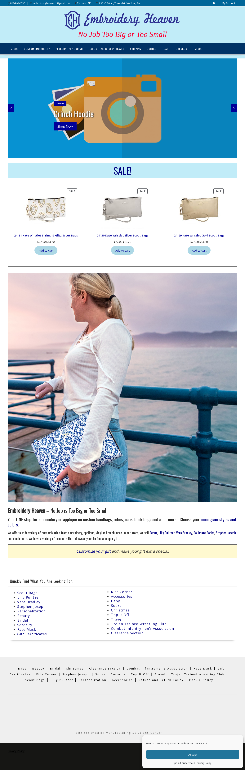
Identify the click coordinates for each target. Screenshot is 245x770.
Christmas (120, 610)
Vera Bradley (184, 532)
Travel (116, 619)
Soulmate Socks (204, 532)
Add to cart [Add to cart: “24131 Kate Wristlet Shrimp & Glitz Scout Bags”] (46, 250)
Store (14, 49)
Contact (152, 49)
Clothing (60, 103)
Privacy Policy (204, 763)
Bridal (22, 620)
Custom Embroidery (37, 49)
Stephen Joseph (226, 532)
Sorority (24, 624)
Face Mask (26, 629)
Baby (115, 600)
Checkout (182, 49)
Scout (153, 532)
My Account (228, 3)
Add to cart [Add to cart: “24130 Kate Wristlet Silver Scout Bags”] (122, 250)
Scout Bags (27, 592)
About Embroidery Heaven (107, 49)
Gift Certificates (32, 634)
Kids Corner (121, 591)
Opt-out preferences (183, 763)
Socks (116, 605)
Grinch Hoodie (74, 113)
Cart (167, 49)
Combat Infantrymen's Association (157, 668)
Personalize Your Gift (70, 49)
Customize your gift (93, 551)
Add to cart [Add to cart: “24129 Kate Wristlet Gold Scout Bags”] (199, 250)
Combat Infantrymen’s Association (142, 628)
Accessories (121, 596)
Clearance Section (127, 633)
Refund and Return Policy (161, 680)
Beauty (23, 615)
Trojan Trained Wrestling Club (139, 623)
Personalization (31, 611)
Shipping (135, 49)
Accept (192, 754)
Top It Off (120, 614)
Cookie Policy (201, 680)
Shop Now (65, 126)
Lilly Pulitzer (167, 532)
